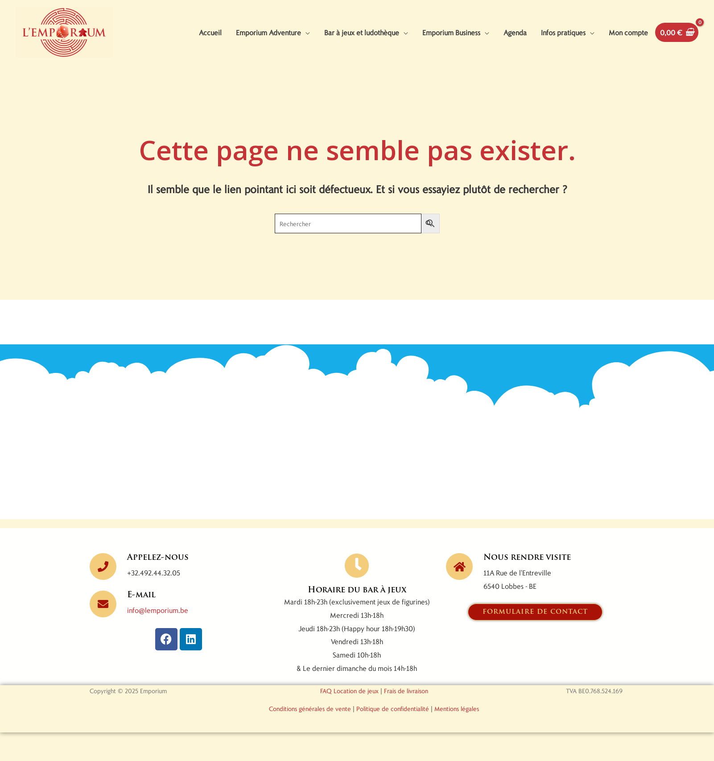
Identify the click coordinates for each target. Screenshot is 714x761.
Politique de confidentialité (392, 708)
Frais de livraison (406, 691)
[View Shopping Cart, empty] (676, 32)
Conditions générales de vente (310, 708)
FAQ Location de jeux (349, 691)
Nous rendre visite (527, 558)
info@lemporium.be (157, 610)
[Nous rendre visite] (459, 566)
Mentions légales (456, 708)
